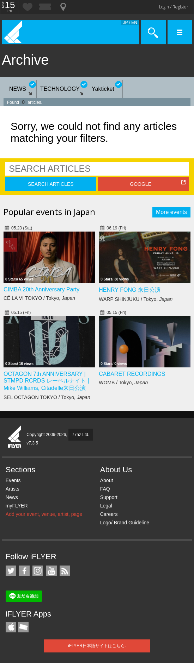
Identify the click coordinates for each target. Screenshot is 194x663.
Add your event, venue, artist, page (44, 514)
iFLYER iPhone (11, 627)
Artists (12, 489)
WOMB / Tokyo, (123, 382)
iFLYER (15, 437)
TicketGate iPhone (23, 627)
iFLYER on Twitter (11, 571)
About (106, 480)
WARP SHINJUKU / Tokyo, (135, 299)
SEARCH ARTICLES (51, 184)
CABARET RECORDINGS (132, 374)
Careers (109, 514)
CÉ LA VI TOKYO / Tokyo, (39, 298)
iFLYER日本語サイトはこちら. (97, 645)
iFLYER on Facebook (24, 571)
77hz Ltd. (80, 434)
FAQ (105, 489)
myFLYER (17, 506)
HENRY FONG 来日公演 (129, 290)
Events (13, 480)
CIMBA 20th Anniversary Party (41, 289)
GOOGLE (140, 184)
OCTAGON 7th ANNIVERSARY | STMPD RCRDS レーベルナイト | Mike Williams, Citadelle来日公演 (46, 381)
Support (108, 497)
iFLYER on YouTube (51, 571)
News (12, 497)
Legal (106, 506)
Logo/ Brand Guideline (124, 522)
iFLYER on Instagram (37, 571)
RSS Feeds (65, 571)
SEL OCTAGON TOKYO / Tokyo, (47, 397)
